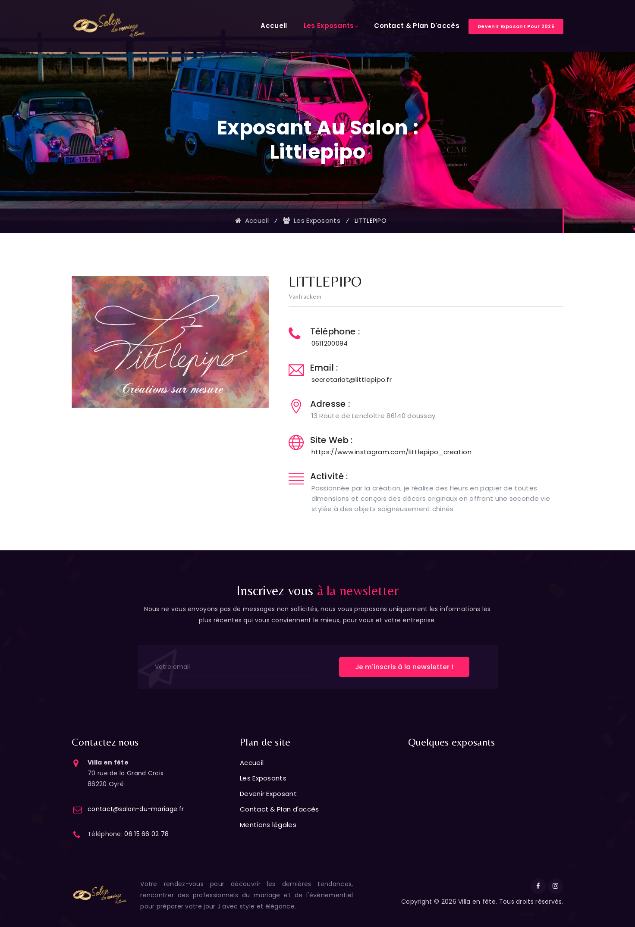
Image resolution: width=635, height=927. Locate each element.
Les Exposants (329, 25)
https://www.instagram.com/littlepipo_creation (391, 451)
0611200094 (329, 343)
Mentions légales (268, 824)
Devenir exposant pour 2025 (516, 26)
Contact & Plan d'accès (416, 25)
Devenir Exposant (268, 793)
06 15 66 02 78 (146, 834)
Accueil (274, 25)
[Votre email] (236, 667)
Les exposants (311, 220)
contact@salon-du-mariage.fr (136, 809)
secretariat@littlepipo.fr (351, 379)
